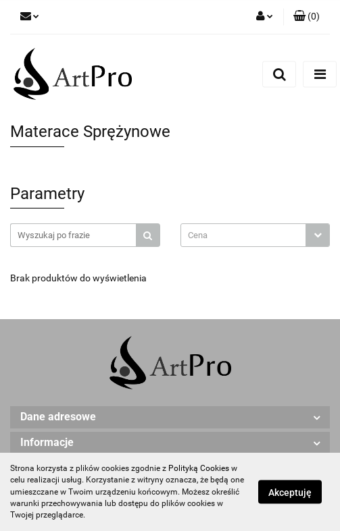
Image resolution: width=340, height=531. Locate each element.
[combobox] (255, 235)
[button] (306, 17)
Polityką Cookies (198, 468)
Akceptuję (290, 492)
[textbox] (243, 235)
